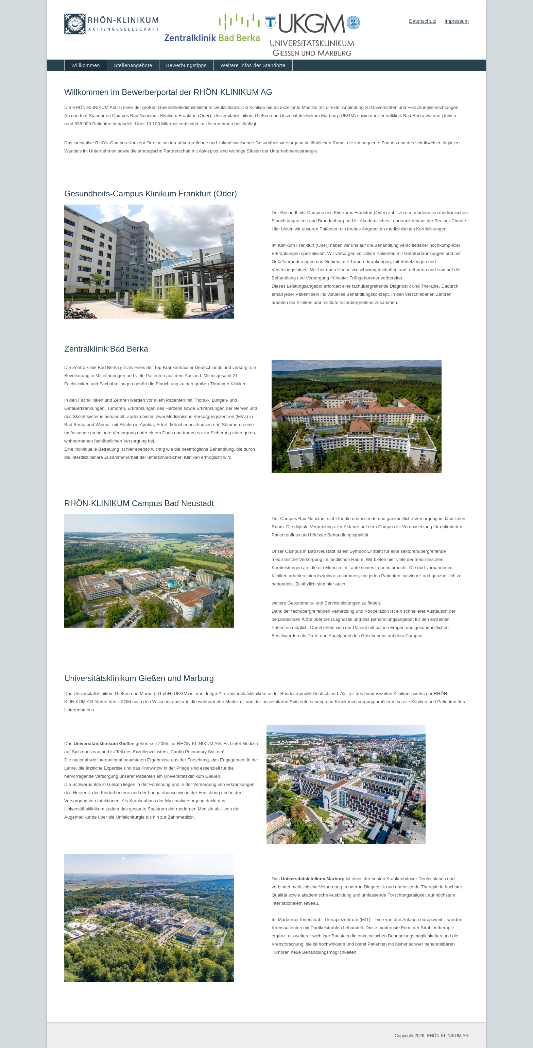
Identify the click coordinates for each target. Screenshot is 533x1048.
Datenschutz (422, 21)
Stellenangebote (133, 65)
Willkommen (85, 65)
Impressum (457, 21)
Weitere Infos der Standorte (253, 65)
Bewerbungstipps (186, 65)
